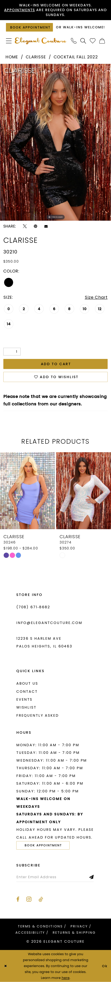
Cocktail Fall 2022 (76, 57)
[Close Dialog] (5, 966)
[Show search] (83, 41)
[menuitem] (9, 41)
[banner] (40, 40)
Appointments (19, 9)
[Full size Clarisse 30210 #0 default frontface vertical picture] (55, 142)
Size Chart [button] (96, 297)
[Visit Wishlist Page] (92, 41)
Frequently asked (37, 715)
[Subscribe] (92, 877)
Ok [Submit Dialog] (105, 966)
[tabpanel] (55, 142)
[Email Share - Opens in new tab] (46, 226)
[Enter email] (55, 877)
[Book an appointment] (29, 27)
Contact (27, 691)
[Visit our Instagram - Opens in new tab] (28, 899)
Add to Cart (56, 364)
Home (11, 57)
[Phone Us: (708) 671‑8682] (74, 41)
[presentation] (27, 490)
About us (27, 683)
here (66, 978)
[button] (9, 41)
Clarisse (36, 57)
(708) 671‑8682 (33, 607)
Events (24, 699)
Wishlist (26, 707)
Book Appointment (43, 845)
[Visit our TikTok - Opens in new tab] (41, 899)
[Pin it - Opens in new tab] (35, 226)
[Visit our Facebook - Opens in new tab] (17, 899)
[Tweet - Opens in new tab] (25, 226)
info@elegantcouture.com (49, 622)
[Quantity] (12, 351)
